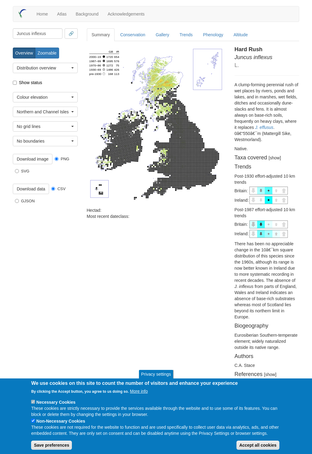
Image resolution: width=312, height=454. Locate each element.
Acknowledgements (126, 14)
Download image (32, 159)
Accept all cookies (257, 445)
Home (42, 14)
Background (87, 14)
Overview (24, 53)
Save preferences (51, 445)
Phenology (213, 34)
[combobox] (37, 33)
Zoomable (46, 53)
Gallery (162, 34)
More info (139, 391)
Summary (101, 34)
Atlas (61, 14)
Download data (31, 188)
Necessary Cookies (55, 402)
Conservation (132, 34)
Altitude (241, 34)
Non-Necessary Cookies (60, 421)
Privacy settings (156, 374)
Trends (186, 34)
